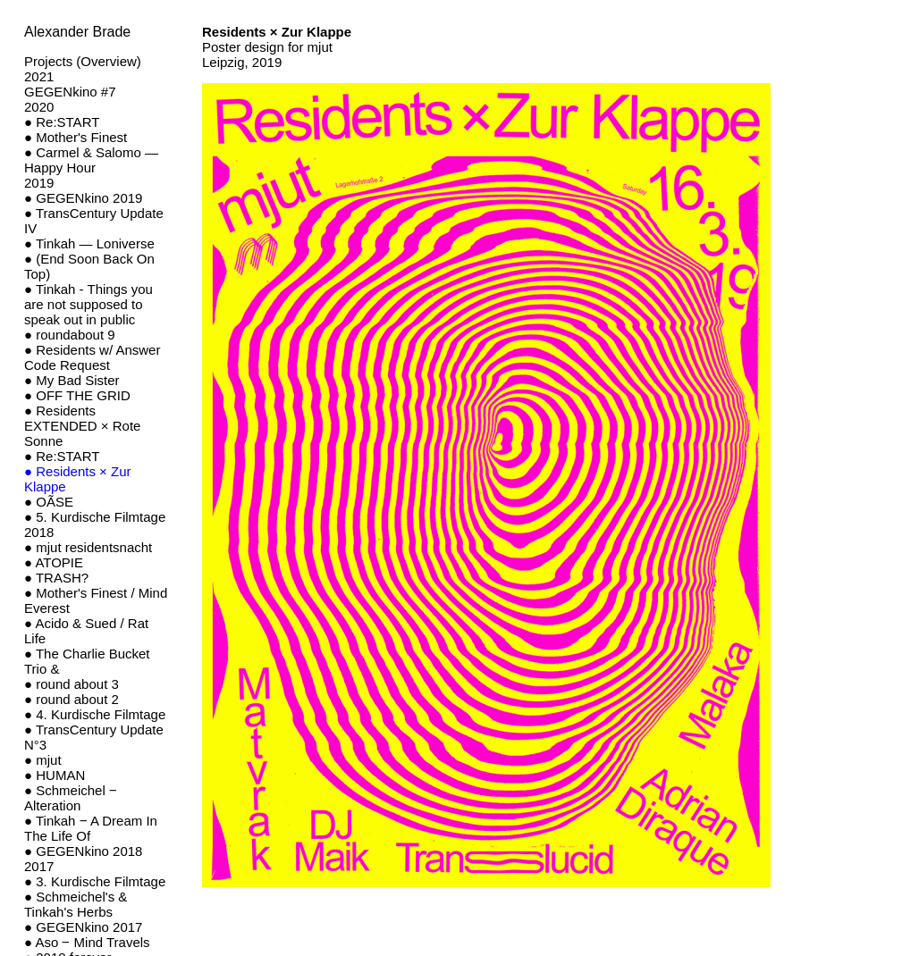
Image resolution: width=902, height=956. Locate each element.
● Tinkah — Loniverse (89, 243)
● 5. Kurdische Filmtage (94, 516)
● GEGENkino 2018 (83, 851)
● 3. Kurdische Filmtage (94, 881)
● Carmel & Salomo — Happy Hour (91, 160)
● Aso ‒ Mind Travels (87, 942)
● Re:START (61, 122)
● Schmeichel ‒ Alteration (70, 798)
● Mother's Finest (75, 137)
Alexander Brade (77, 31)
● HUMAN (54, 775)
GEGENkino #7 (70, 91)
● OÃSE (48, 501)
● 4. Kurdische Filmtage (94, 714)
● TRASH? (56, 577)
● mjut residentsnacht (88, 547)
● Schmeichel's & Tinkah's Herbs (75, 904)
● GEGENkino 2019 (83, 197)
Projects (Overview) (82, 61)
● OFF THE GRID (77, 395)
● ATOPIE (53, 562)
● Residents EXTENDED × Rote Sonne (82, 426)
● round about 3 (71, 684)
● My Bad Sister (72, 380)
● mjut (43, 759)
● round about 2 (71, 699)
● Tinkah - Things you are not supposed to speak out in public (88, 304)
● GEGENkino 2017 (83, 927)
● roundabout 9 (69, 334)
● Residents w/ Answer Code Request (92, 357)
